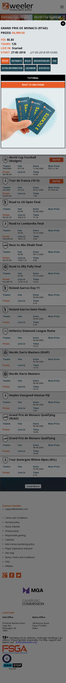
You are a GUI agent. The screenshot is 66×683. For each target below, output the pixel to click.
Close (63, 23)
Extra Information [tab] (12, 64)
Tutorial (33, 73)
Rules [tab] (28, 56)
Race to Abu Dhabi (33, 80)
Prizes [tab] (5, 56)
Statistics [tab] (44, 64)
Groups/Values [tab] (42, 56)
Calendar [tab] (30, 64)
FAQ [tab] (54, 56)
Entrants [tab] (16, 56)
